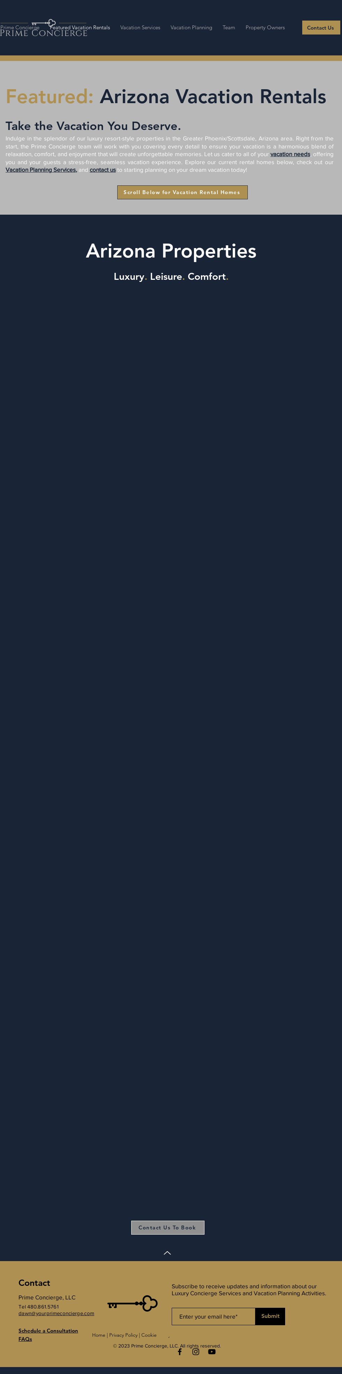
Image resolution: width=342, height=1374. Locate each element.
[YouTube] (211, 1351)
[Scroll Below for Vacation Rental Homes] (182, 192)
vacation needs (290, 154)
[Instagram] (195, 1351)
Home (98, 1335)
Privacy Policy (123, 1335)
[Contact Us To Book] (168, 1228)
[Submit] (270, 1316)
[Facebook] (179, 1351)
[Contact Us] (321, 27)
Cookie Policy (155, 1335)
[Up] (167, 1253)
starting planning (145, 169)
